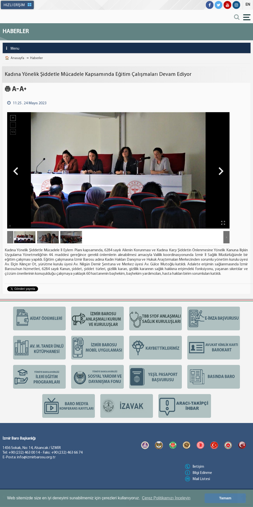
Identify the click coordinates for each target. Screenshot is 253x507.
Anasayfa (17, 58)
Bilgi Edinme (198, 473)
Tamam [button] (225, 498)
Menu (11, 48)
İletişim (194, 467)
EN (247, 5)
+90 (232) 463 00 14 (24, 453)
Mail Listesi (197, 479)
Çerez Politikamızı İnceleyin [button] (166, 498)
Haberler (36, 58)
